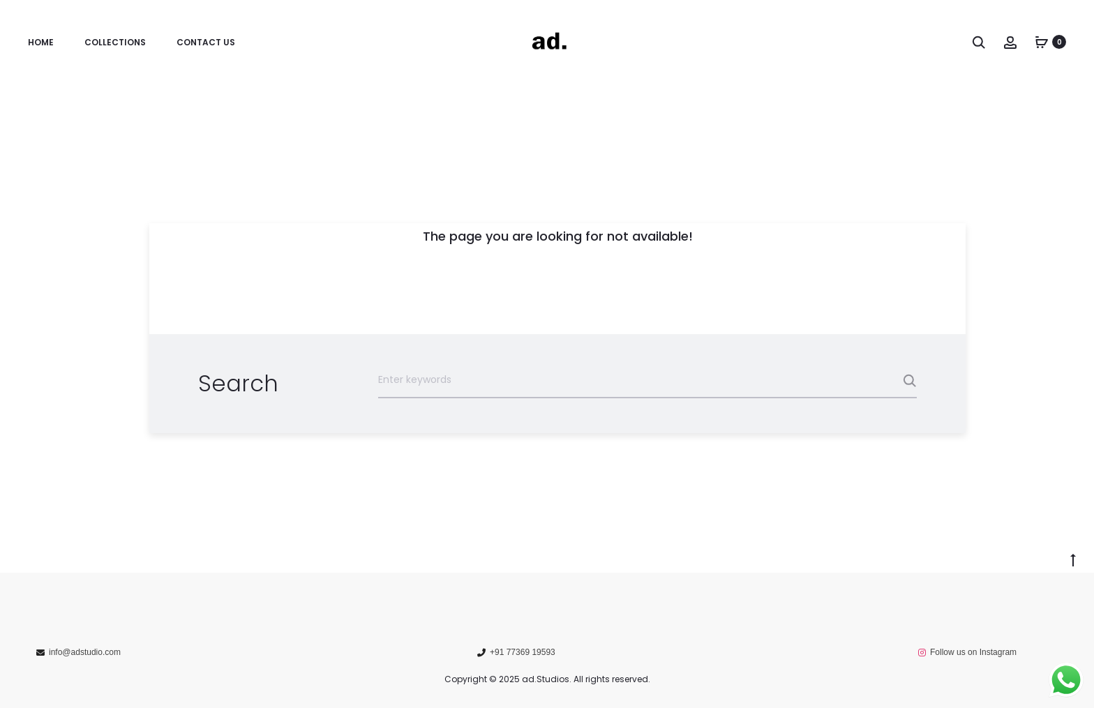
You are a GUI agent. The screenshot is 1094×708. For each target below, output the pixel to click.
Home (41, 42)
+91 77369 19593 (522, 652)
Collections (115, 42)
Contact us (206, 42)
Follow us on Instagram (973, 652)
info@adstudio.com (85, 652)
